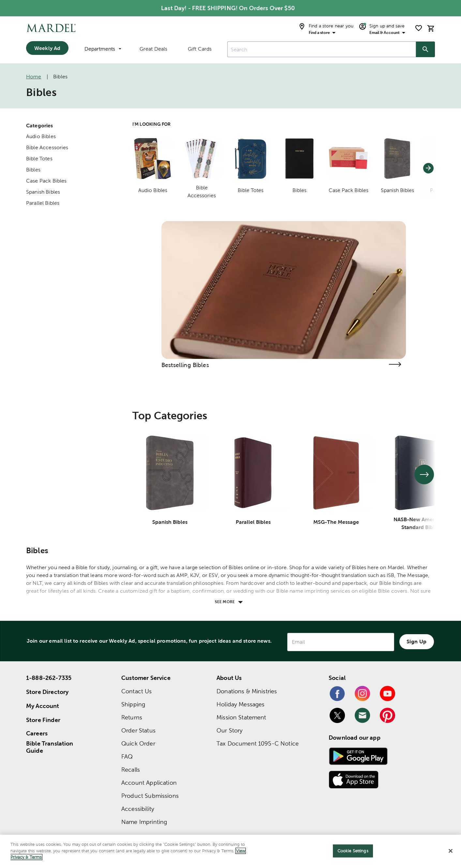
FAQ (127, 756)
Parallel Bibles (42, 203)
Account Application (149, 782)
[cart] (431, 28)
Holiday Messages (240, 704)
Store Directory (47, 691)
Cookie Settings (352, 850)
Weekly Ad (47, 48)
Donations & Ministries (246, 691)
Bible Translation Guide (49, 747)
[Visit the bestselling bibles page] (394, 364)
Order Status (138, 730)
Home (33, 76)
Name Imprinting (144, 821)
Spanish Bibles (43, 192)
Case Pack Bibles (46, 181)
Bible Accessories (47, 147)
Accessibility (137, 808)
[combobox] (321, 49)
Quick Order (138, 743)
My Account (42, 705)
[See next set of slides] (424, 474)
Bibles (33, 169)
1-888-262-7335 (48, 677)
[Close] (450, 851)
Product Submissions (150, 795)
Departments (102, 49)
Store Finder (43, 719)
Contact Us (136, 691)
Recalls (130, 769)
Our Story (229, 730)
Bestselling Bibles (185, 365)
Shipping (133, 704)
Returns (131, 717)
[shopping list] (418, 28)
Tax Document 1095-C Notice (257, 743)
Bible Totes (39, 158)
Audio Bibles (41, 136)
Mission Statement (241, 717)
